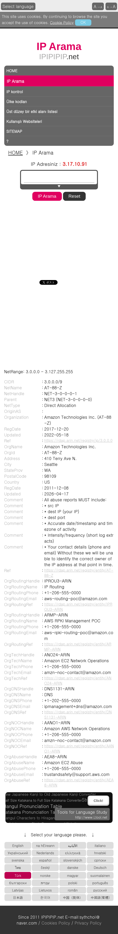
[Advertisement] (56, 239)
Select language (18, 6)
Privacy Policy (88, 923)
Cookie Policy (62, 22)
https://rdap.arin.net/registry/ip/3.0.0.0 (78, 440)
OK (83, 22)
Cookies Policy (56, 923)
